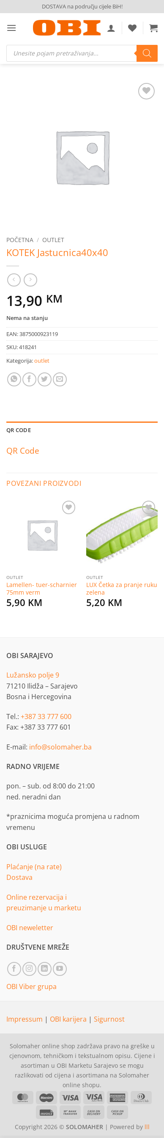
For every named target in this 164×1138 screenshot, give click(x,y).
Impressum (25, 1019)
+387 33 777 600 (46, 716)
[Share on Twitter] (45, 379)
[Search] (147, 53)
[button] (11, 27)
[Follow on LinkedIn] (45, 969)
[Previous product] (30, 280)
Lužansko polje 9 (32, 675)
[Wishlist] (132, 28)
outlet (53, 240)
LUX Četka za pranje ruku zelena (121, 588)
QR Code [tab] (18, 430)
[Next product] (13, 280)
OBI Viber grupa (31, 986)
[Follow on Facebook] (14, 969)
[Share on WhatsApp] (14, 379)
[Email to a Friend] (60, 379)
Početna (19, 240)
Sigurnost (109, 1019)
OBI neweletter (29, 927)
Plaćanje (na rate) (34, 866)
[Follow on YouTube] (60, 969)
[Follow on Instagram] (29, 969)
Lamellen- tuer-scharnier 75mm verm (41, 588)
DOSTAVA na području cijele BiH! (82, 6)
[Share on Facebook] (29, 379)
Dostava (19, 877)
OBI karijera (69, 1019)
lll (147, 1127)
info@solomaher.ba (60, 747)
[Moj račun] (111, 28)
